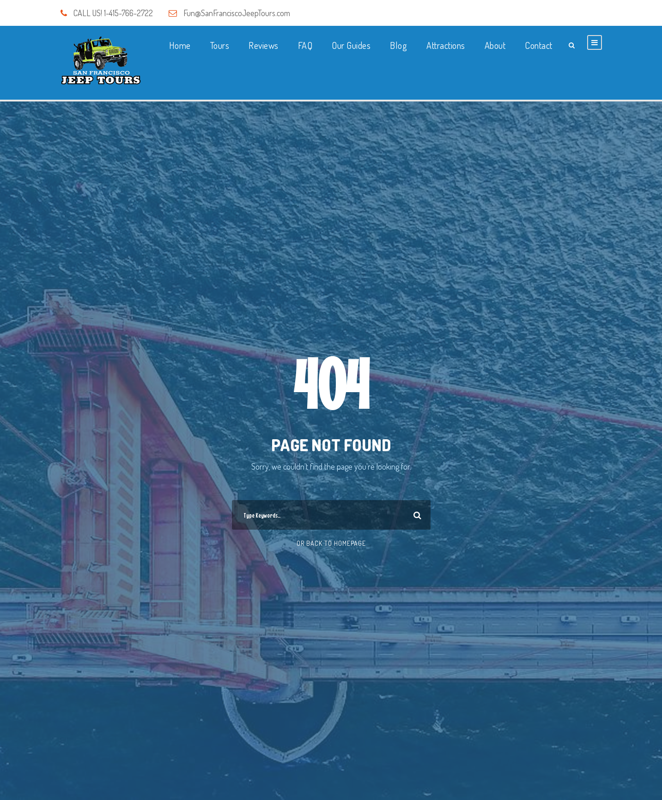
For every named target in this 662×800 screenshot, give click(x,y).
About (495, 45)
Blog (398, 45)
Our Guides (351, 45)
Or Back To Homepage (331, 543)
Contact (539, 45)
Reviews (264, 45)
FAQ (305, 45)
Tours (220, 45)
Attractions (445, 45)
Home (180, 45)
